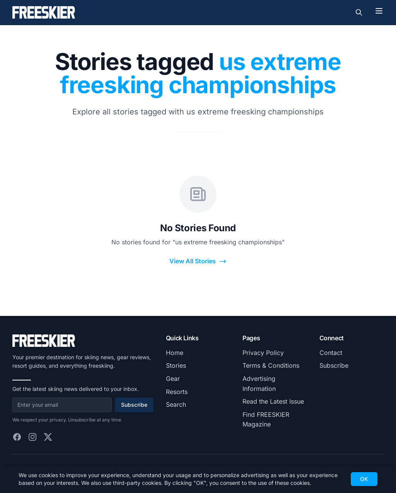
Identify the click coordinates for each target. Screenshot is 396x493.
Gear (173, 378)
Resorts (177, 392)
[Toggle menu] (379, 10)
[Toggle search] (359, 12)
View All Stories (198, 261)
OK (364, 479)
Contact (330, 353)
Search (176, 404)
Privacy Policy (263, 353)
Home (174, 353)
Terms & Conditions (270, 365)
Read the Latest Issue (273, 401)
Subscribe (134, 404)
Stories (176, 365)
